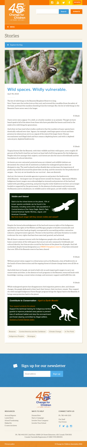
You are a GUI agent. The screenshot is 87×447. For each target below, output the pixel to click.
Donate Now (36, 415)
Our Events (63, 422)
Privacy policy (10, 444)
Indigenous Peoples (16, 336)
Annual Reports (10, 415)
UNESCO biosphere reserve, (51, 247)
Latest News (9, 418)
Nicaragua (31, 336)
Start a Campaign (38, 418)
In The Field (69, 331)
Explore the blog (15, 45)
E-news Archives (11, 425)
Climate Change (55, 331)
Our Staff (62, 419)
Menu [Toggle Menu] (11, 27)
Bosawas (12, 331)
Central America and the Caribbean (32, 331)
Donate (76, 11)
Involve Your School (39, 423)
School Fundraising (11, 420)
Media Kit (8, 423)
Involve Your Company (40, 420)
